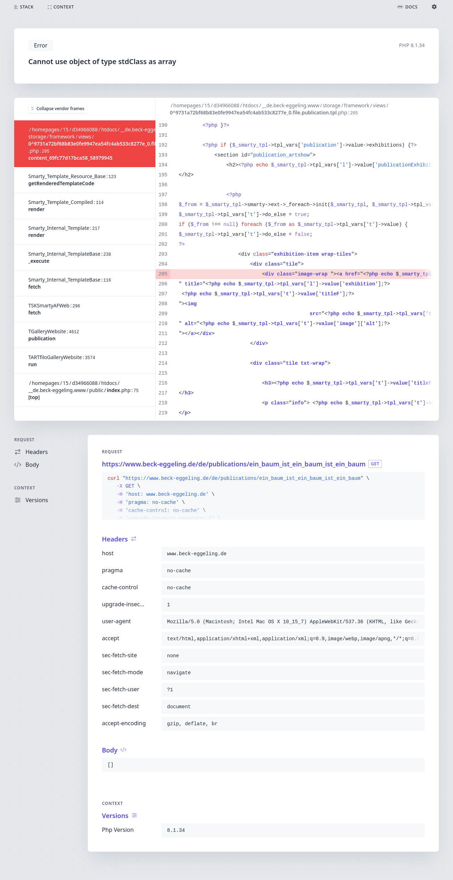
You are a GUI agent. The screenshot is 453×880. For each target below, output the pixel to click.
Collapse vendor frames (57, 109)
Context (24, 488)
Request (24, 440)
